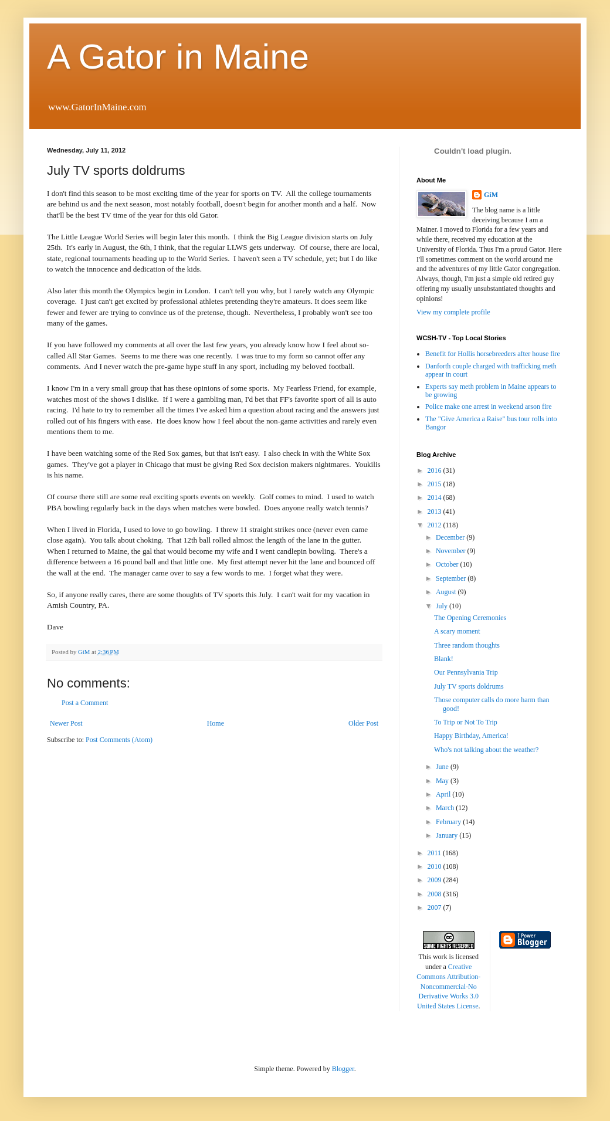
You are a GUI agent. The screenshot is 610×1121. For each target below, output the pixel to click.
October (448, 564)
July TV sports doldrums (469, 686)
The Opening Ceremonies (470, 618)
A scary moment (457, 631)
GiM (491, 195)
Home (215, 723)
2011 (435, 853)
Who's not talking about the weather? (486, 750)
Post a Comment (85, 703)
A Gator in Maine (178, 56)
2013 (435, 511)
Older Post (363, 723)
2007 (435, 907)
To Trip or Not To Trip (465, 722)
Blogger (343, 1069)
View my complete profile (453, 312)
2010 (435, 866)
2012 (435, 525)
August (447, 592)
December (451, 537)
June (443, 767)
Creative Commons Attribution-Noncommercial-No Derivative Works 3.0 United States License (448, 986)
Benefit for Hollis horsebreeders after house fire (492, 354)
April (444, 794)
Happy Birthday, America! (471, 735)
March (446, 808)
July (442, 606)
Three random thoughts (467, 645)
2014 (435, 497)
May (443, 781)
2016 (435, 470)
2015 (435, 484)
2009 (435, 880)
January (447, 835)
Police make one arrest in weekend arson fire (488, 406)
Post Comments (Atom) (119, 740)
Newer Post (66, 723)
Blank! (443, 659)
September (451, 578)
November (451, 551)
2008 (435, 894)
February (449, 822)
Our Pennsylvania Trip (466, 672)
